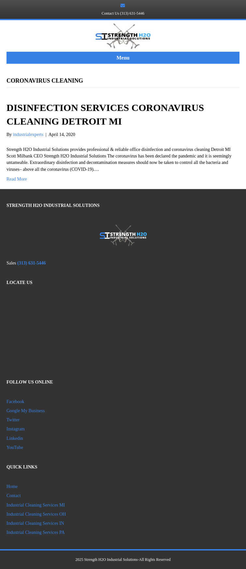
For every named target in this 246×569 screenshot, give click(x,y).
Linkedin (15, 438)
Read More (17, 179)
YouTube (15, 447)
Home (12, 486)
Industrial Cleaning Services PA (36, 532)
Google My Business (26, 410)
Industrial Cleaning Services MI (36, 505)
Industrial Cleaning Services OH (36, 514)
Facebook (15, 401)
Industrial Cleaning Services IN (35, 523)
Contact (14, 495)
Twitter (13, 419)
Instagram (16, 429)
